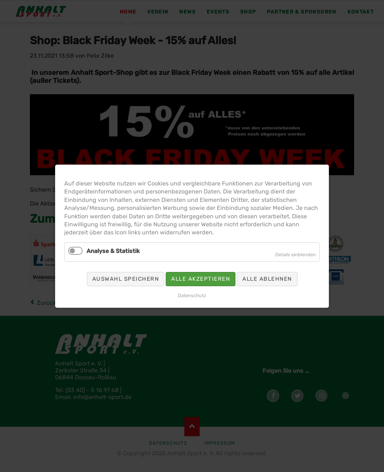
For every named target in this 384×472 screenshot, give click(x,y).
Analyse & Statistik (113, 250)
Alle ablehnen (267, 278)
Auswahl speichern (125, 278)
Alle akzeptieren (200, 278)
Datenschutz (192, 295)
